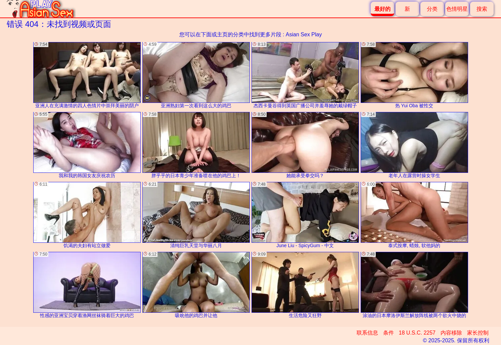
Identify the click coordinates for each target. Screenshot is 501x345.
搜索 (481, 9)
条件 (388, 333)
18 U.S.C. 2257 (417, 333)
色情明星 (457, 9)
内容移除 (451, 333)
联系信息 (367, 333)
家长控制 (478, 333)
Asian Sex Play (304, 34)
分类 (432, 9)
